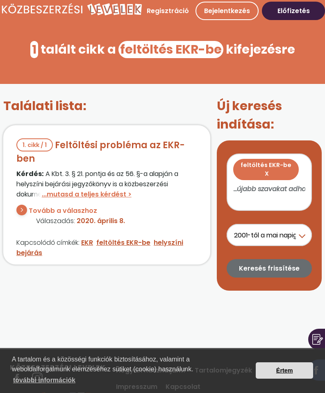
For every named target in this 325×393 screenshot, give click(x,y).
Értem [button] (284, 370)
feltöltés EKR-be (123, 242)
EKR (87, 242)
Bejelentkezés (227, 11)
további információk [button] (44, 380)
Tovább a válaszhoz (63, 210)
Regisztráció (168, 11)
